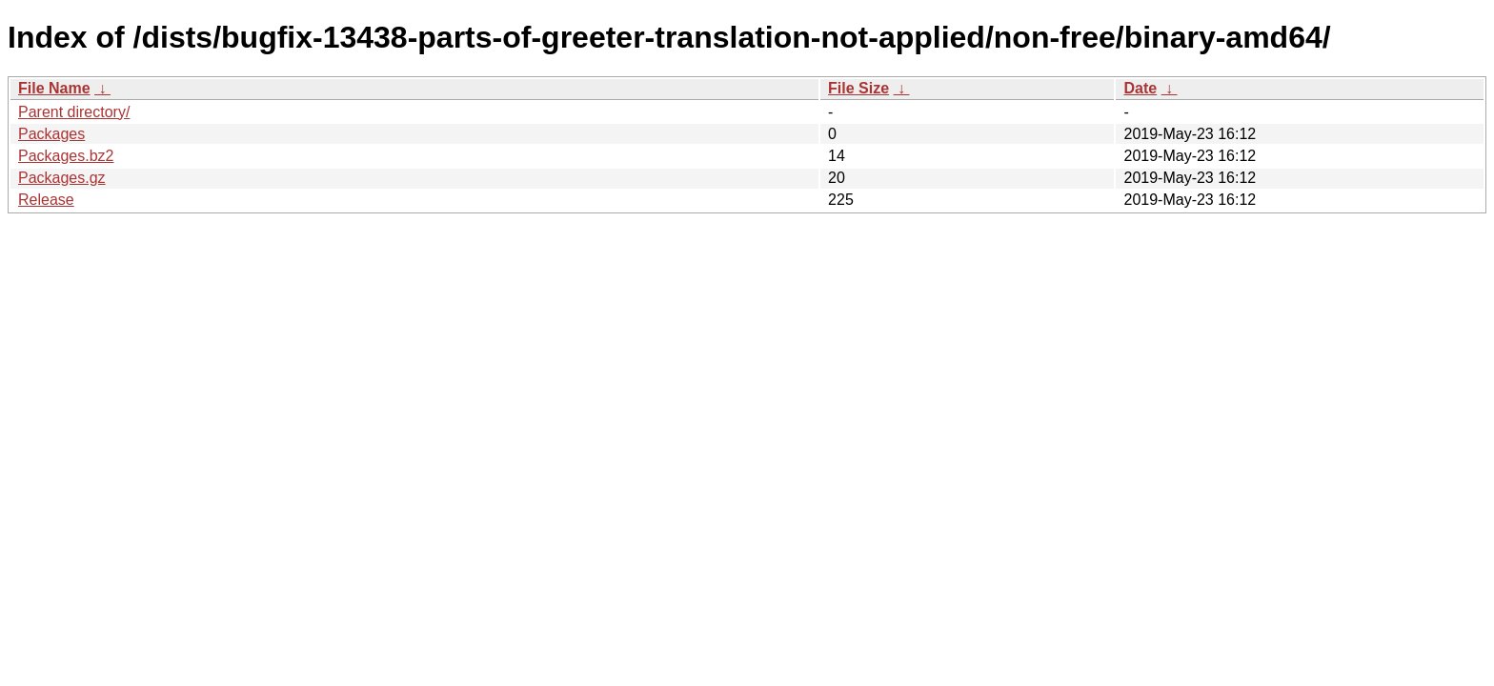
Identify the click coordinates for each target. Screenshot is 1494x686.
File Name (54, 88)
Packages (51, 134)
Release (46, 200)
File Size (858, 88)
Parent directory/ (74, 112)
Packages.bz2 (66, 156)
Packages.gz (62, 178)
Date (1140, 88)
